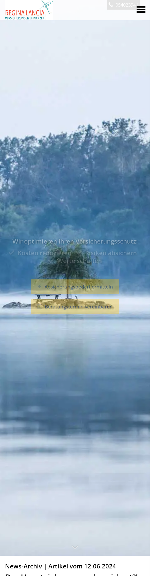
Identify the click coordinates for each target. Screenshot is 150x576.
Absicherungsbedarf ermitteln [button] (75, 286)
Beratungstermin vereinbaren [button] (75, 306)
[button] (75, 550)
